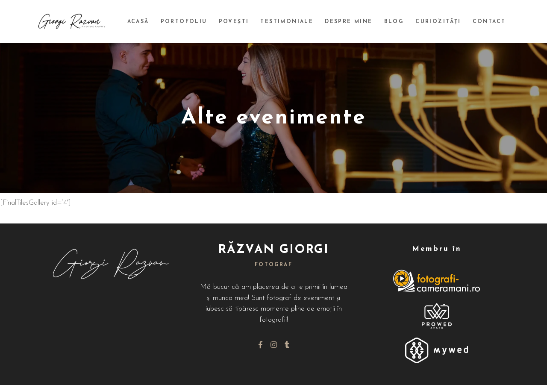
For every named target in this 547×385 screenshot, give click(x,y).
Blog (397, 21)
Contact (489, 21)
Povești (241, 21)
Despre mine (353, 21)
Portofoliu (192, 21)
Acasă (148, 21)
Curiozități (440, 21)
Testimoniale (292, 21)
